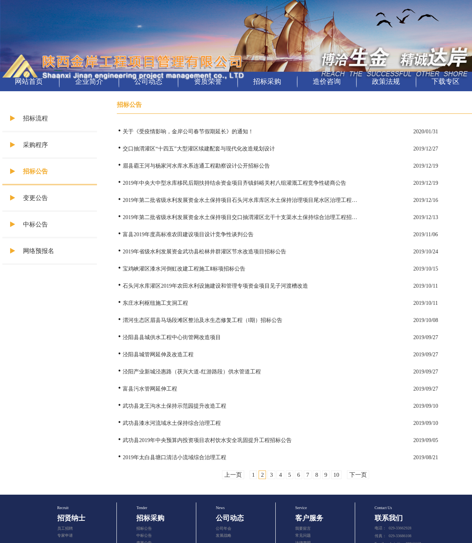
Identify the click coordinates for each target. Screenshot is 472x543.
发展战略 (223, 535)
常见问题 (303, 535)
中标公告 (29, 224)
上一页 (233, 475)
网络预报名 (32, 251)
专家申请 (65, 535)
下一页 (358, 475)
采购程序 (29, 144)
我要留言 (303, 528)
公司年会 (223, 528)
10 (336, 475)
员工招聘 (65, 528)
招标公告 (29, 171)
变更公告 (29, 198)
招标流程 (29, 118)
